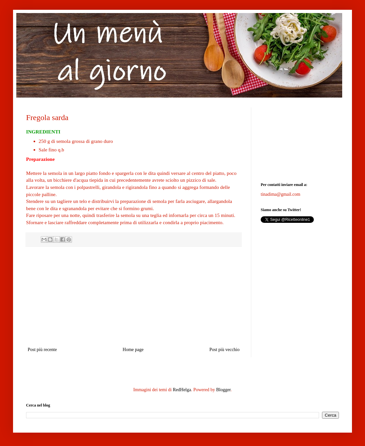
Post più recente (42, 349)
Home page (133, 349)
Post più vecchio (224, 349)
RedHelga (182, 389)
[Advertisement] (133, 296)
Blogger (223, 389)
